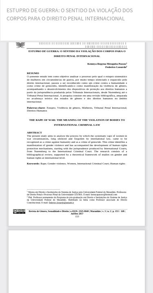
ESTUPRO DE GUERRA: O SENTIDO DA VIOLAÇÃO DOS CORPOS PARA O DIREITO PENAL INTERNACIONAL (70, 14)
